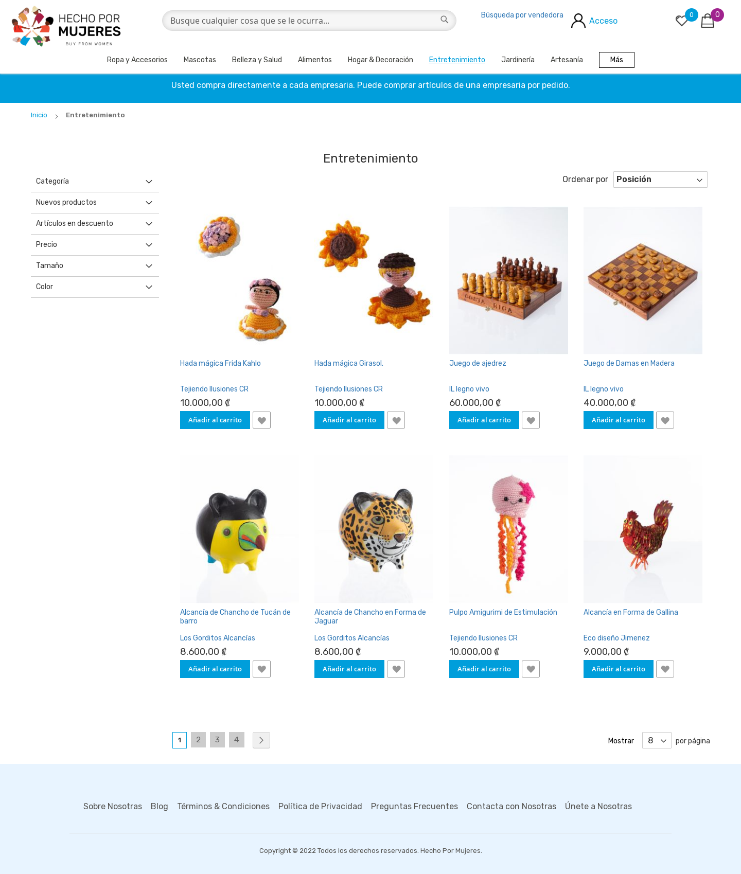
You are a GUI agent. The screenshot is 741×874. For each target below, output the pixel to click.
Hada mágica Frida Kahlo (220, 363)
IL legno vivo (469, 389)
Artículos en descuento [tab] (74, 223)
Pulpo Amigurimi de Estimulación (503, 612)
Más (616, 60)
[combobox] (309, 20)
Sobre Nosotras (112, 806)
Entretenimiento (457, 60)
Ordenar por (585, 179)
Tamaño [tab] (49, 265)
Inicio (40, 115)
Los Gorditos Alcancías (217, 638)
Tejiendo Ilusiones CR (214, 389)
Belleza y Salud (257, 60)
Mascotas (200, 60)
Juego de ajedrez (477, 363)
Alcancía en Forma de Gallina (631, 612)
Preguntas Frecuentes (414, 806)
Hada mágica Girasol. (348, 363)
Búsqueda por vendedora (522, 15)
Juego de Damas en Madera (629, 363)
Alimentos (315, 60)
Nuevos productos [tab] (66, 202)
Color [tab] (44, 286)
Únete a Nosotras (598, 806)
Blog (159, 806)
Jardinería (518, 60)
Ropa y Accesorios (137, 60)
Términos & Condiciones (223, 806)
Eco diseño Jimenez (617, 638)
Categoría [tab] (52, 181)
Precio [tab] (46, 244)
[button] (262, 420)
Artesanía (567, 60)
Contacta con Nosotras (511, 806)
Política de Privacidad (320, 806)
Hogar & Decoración (380, 60)
